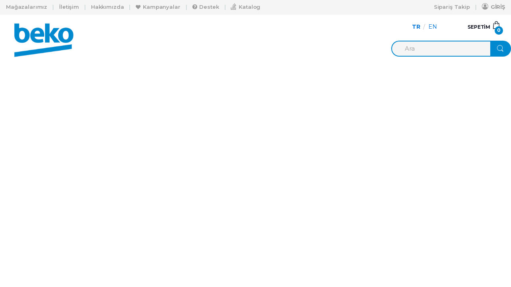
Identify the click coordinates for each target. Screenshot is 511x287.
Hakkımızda (107, 7)
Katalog (245, 6)
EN (432, 26)
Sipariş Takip (452, 7)
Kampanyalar (158, 7)
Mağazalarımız (26, 7)
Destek (205, 7)
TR (416, 26)
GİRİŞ (493, 6)
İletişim (69, 7)
